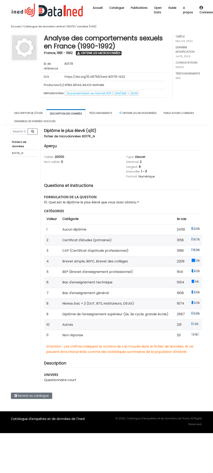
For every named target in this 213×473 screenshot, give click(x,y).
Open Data (158, 10)
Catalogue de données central (44, 26)
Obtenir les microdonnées (98, 53)
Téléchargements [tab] (100, 113)
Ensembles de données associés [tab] (35, 121)
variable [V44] (86, 26)
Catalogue (116, 8)
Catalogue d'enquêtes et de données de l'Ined (48, 418)
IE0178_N (17, 153)
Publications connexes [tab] (179, 113)
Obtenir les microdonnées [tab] (138, 113)
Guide (172, 8)
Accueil (98, 8)
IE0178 (71, 26)
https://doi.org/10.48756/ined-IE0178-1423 (95, 77)
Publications (139, 8)
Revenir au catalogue (31, 396)
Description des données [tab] (66, 113)
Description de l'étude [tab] (28, 113)
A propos (188, 10)
